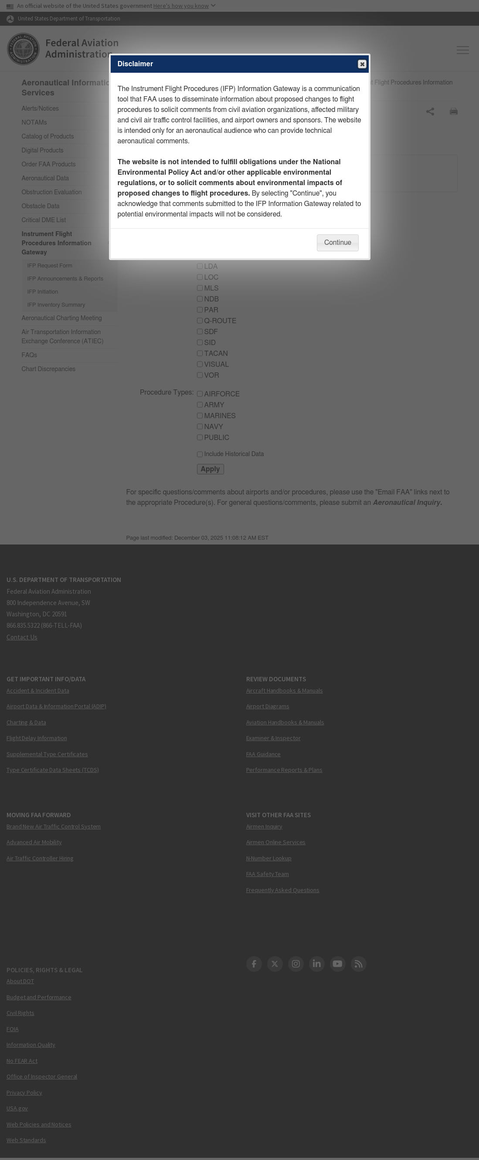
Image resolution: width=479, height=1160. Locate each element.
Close (362, 64)
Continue (337, 242)
